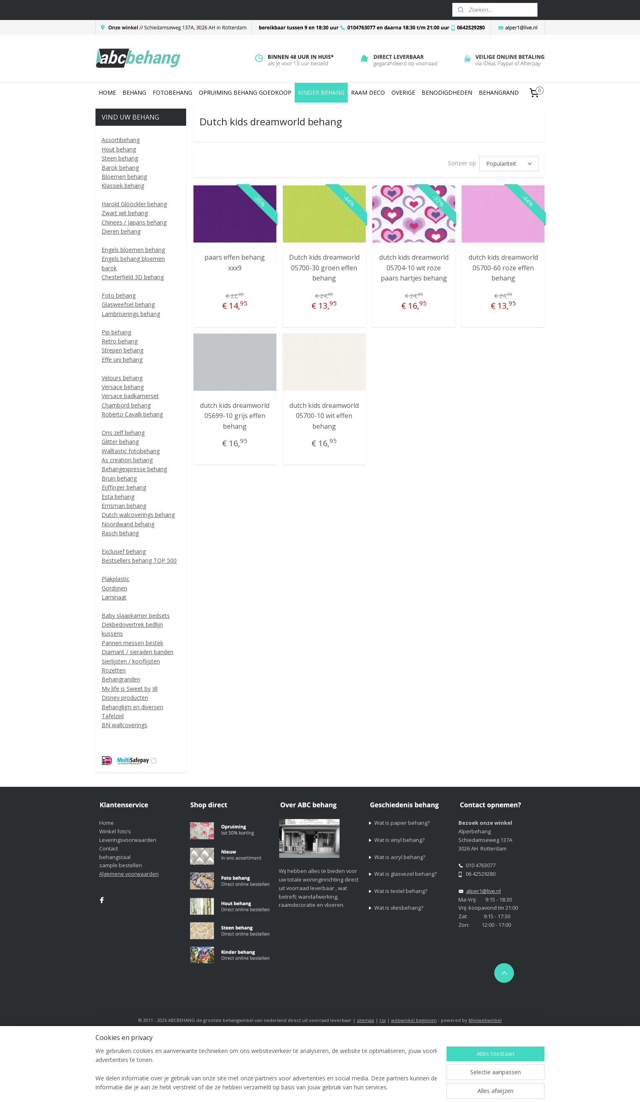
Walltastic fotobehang (131, 451)
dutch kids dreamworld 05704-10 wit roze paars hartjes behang (413, 266)
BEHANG (134, 92)
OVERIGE (403, 92)
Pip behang (116, 332)
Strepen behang (122, 350)
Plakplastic (115, 579)
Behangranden (121, 679)
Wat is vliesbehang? (398, 907)
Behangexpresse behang (134, 469)
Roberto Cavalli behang (132, 414)
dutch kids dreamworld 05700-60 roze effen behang (503, 266)
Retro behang (120, 341)
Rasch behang (120, 533)
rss (383, 1020)
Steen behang (120, 158)
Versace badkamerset (130, 396)
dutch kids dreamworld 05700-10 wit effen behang (324, 415)
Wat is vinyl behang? (399, 840)
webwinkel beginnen (414, 1020)
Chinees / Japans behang (134, 222)
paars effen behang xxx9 (234, 261)
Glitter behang (120, 441)
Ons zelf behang (123, 432)
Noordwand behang (128, 524)
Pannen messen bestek (132, 643)
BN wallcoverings (124, 725)
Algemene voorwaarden (129, 873)
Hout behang (119, 149)
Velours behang (122, 378)
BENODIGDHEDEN (447, 92)
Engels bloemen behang (133, 250)
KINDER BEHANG (321, 92)
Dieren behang (121, 231)
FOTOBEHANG (172, 92)
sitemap (365, 1020)
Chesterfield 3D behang (133, 277)
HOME (107, 92)
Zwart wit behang (125, 213)
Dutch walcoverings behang (138, 515)
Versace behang (123, 387)
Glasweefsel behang (128, 304)
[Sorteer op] (509, 162)
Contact (108, 848)
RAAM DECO (368, 92)
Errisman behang (124, 506)
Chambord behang (126, 405)
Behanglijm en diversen (132, 707)
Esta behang (118, 497)
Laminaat (114, 597)
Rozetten (114, 670)
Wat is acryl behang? (399, 857)
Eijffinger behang (124, 487)
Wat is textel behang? (400, 891)
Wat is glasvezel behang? (405, 873)
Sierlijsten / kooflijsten (131, 661)
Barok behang (120, 167)
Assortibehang (121, 140)
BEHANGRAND (499, 92)
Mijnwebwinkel (485, 1020)
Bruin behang (119, 478)
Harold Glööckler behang (134, 204)
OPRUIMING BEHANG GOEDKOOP (245, 92)
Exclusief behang (124, 551)
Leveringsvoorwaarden (127, 840)
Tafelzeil (113, 716)
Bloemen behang (124, 176)
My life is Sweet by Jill (130, 688)
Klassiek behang (123, 185)
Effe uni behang (122, 359)
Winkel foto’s (115, 831)
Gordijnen (114, 588)
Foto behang (119, 295)
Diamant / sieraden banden (137, 652)
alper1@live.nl (483, 891)
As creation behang (127, 460)
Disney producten (125, 697)
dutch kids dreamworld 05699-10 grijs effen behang (234, 415)
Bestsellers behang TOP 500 (139, 560)
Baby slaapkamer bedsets (136, 615)
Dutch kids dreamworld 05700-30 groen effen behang (324, 266)
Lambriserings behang (131, 314)
